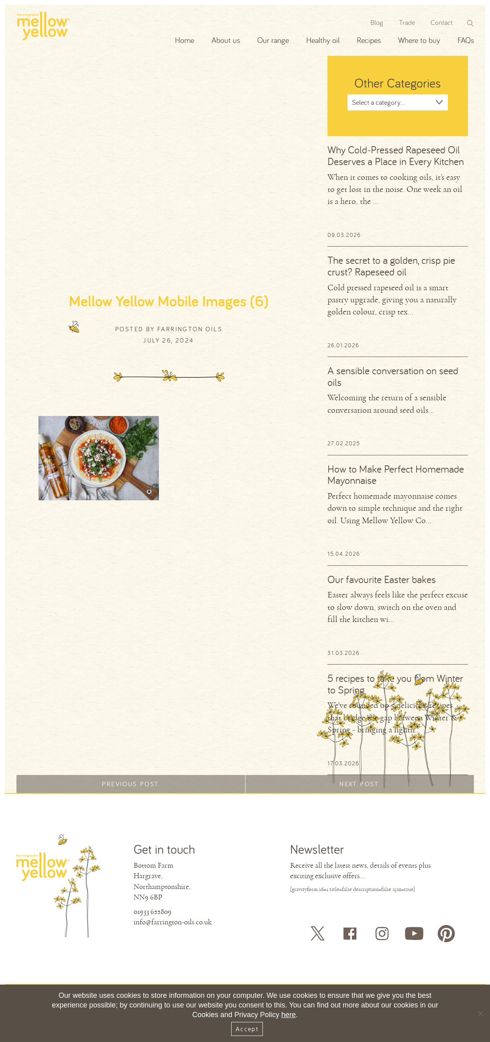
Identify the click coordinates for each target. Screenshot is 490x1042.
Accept (247, 1029)
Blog (376, 22)
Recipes (369, 40)
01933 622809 (152, 911)
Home (184, 40)
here (288, 1015)
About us (225, 40)
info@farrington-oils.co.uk (172, 922)
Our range (273, 40)
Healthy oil (323, 40)
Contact (442, 22)
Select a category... (378, 102)
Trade (407, 22)
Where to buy (419, 40)
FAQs (465, 40)
